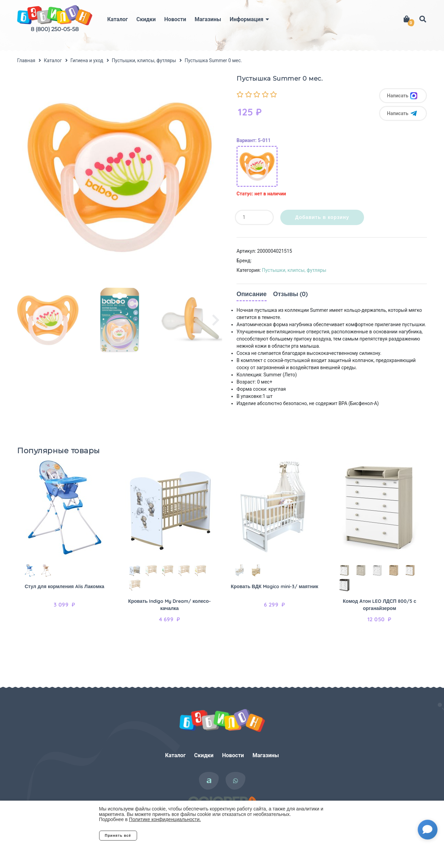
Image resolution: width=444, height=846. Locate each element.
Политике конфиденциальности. (165, 819)
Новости (175, 19)
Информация (246, 19)
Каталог (117, 19)
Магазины (208, 19)
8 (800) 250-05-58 (55, 29)
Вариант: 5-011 (254, 140)
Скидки (146, 19)
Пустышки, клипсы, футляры (294, 270)
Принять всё (118, 835)
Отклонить (164, 835)
